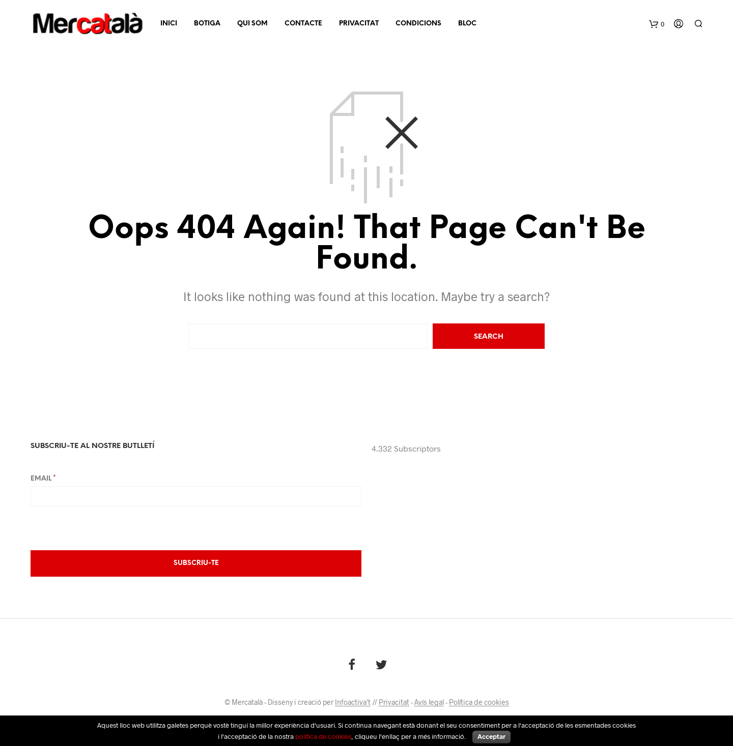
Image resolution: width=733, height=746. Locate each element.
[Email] (196, 496)
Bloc (467, 23)
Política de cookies (479, 702)
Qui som (252, 23)
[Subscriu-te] (196, 563)
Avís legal (429, 702)
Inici (168, 23)
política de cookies (323, 736)
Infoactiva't (353, 702)
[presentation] (108, 527)
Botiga (207, 23)
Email (43, 478)
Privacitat (359, 23)
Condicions (418, 23)
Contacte (303, 23)
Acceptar (491, 736)
